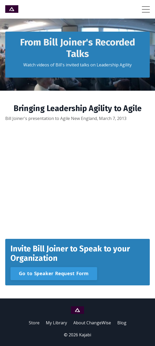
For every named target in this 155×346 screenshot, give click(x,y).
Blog (121, 323)
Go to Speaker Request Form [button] (54, 273)
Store (34, 323)
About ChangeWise (92, 323)
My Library (56, 323)
